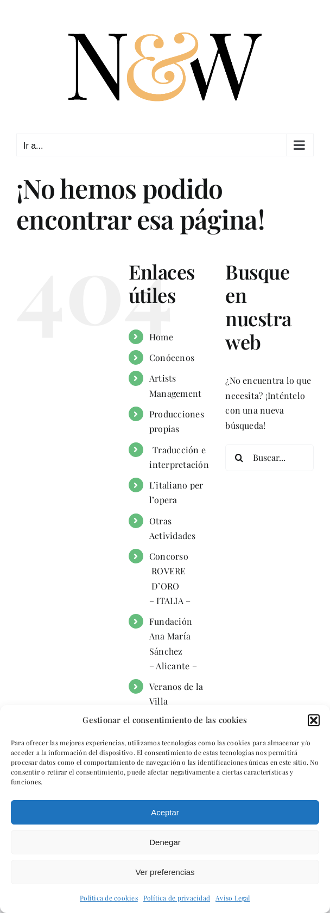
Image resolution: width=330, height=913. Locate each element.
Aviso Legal (232, 897)
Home (161, 337)
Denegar (165, 842)
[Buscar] (238, 457)
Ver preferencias (164, 872)
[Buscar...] (269, 457)
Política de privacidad (176, 897)
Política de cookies (109, 897)
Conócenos (171, 357)
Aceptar (165, 812)
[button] (313, 720)
